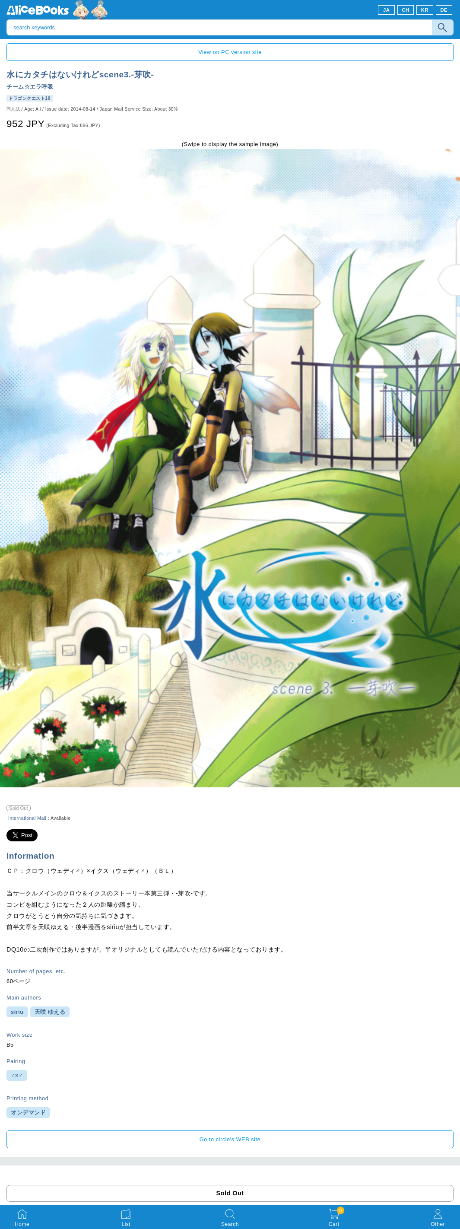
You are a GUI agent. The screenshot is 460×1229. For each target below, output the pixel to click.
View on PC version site (230, 52)
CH (405, 10)
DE (444, 10)
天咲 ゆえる (50, 1012)
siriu (17, 1012)
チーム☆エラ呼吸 (29, 86)
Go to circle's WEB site (230, 1139)
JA (386, 10)
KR (424, 10)
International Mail (27, 818)
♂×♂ (17, 1075)
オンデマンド (28, 1112)
